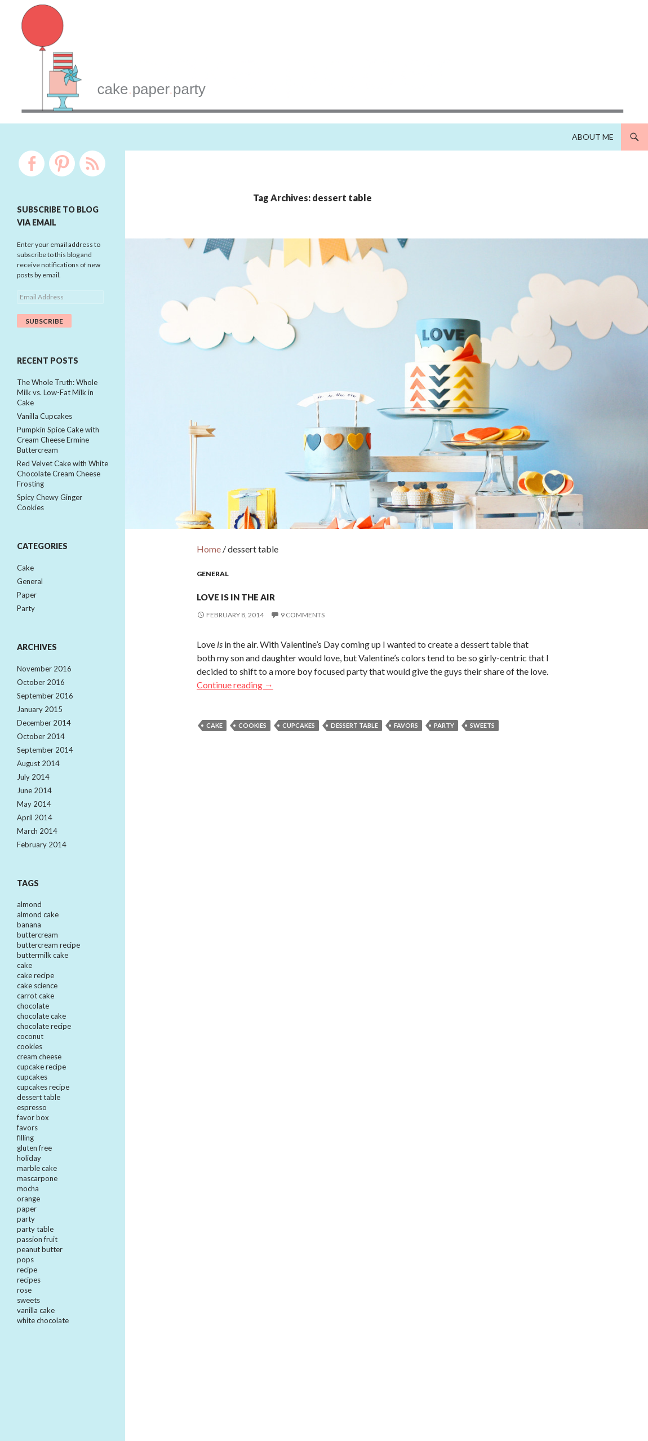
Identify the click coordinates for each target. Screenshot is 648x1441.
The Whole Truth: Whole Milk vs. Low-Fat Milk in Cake (57, 393)
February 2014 (41, 869)
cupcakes (298, 698)
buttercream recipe (48, 974)
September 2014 (45, 768)
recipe (27, 1326)
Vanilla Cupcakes (44, 418)
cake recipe (35, 1007)
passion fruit (37, 1293)
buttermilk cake (42, 985)
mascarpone (37, 1227)
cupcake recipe (41, 1106)
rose (24, 1347)
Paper (27, 607)
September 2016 (45, 711)
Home (209, 521)
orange (28, 1249)
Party (26, 621)
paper (27, 1260)
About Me (593, 137)
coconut (30, 1073)
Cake (25, 578)
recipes (29, 1337)
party (444, 698)
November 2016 (44, 682)
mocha (28, 1238)
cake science (37, 1018)
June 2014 (34, 811)
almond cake (38, 941)
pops (25, 1315)
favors (406, 698)
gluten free (34, 1194)
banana (29, 952)
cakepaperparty (243, 81)
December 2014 (44, 740)
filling (25, 1183)
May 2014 (34, 826)
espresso (32, 1150)
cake (214, 698)
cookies (252, 698)
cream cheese (39, 1095)
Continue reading (235, 657)
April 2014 (34, 840)
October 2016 (41, 696)
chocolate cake (41, 1051)
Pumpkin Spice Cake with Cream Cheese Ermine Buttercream (58, 444)
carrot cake (35, 1029)
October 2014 (41, 754)
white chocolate (43, 1381)
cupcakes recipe (43, 1128)
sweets (482, 698)
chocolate (33, 1040)
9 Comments (303, 588)
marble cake (37, 1216)
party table (35, 1282)
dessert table (354, 698)
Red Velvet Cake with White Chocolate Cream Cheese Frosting (62, 480)
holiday (29, 1205)
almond (29, 930)
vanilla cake (36, 1369)
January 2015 (40, 725)
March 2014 (37, 855)
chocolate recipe (44, 1062)
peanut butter (40, 1304)
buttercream (37, 963)
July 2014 (33, 797)
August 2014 (38, 783)
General (213, 546)
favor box (33, 1161)
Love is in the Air (276, 566)
